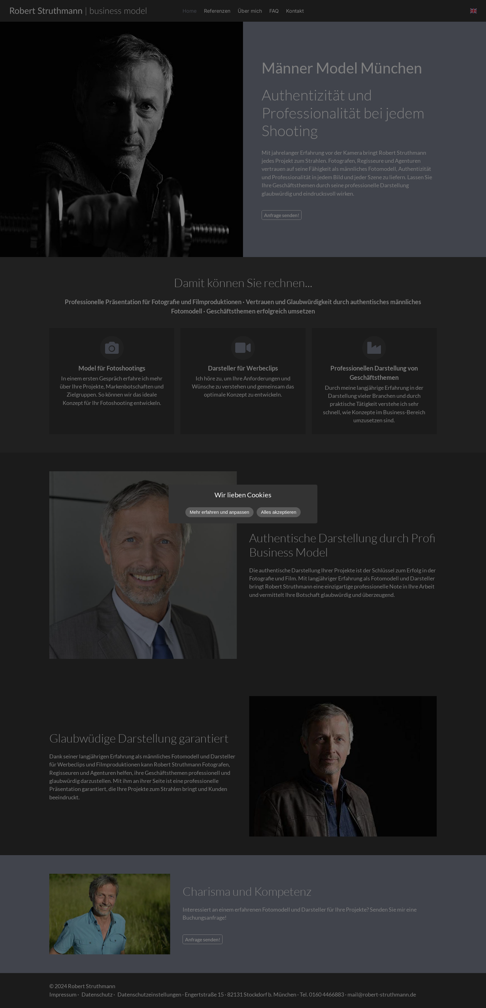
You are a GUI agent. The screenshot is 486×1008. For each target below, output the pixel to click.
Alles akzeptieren (278, 512)
